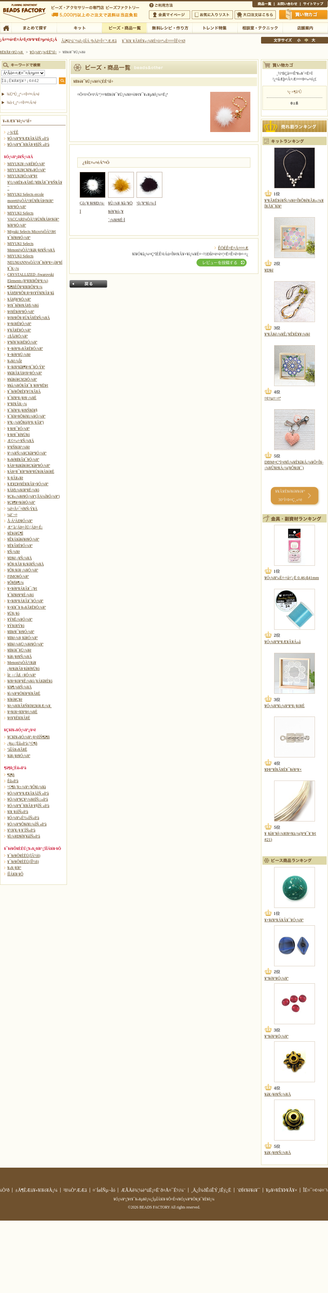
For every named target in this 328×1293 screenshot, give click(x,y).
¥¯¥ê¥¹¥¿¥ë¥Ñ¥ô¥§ (22, 410)
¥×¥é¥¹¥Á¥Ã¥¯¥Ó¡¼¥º (25, 601)
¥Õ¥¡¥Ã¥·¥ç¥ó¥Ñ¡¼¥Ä (25, 564)
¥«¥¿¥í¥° (14, 868)
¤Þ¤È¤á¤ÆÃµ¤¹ (34, 27)
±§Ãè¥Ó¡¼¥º (17, 336)
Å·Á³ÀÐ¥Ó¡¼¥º (19, 521)
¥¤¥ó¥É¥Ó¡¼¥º (19, 324)
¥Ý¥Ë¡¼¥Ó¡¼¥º (19, 619)
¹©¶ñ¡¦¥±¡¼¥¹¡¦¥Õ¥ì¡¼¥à (26, 787)
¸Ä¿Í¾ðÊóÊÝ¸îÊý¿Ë (211, 1190)
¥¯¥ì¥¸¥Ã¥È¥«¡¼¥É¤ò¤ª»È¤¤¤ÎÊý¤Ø (153, 41)
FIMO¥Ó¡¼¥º (18, 576)
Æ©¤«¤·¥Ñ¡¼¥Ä (20, 441)
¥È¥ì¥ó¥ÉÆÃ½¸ (214, 27)
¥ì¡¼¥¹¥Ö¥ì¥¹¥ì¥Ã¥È (23, 693)
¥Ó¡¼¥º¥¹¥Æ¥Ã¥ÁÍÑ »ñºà (28, 138)
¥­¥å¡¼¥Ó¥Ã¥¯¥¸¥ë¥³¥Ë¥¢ (27, 385)
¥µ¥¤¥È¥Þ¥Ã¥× (314, 4)
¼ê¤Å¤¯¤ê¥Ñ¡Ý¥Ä (22, 509)
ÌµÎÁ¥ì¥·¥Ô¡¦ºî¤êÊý (169, 27)
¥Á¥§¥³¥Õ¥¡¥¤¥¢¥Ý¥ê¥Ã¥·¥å (30, 293)
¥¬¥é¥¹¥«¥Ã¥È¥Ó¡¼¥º (25, 349)
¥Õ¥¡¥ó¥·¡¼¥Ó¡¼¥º (22, 570)
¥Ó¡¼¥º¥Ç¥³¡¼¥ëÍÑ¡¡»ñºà (27, 799)
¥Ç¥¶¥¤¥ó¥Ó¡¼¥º (21, 502)
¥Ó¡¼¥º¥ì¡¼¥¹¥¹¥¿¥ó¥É (284, 705)
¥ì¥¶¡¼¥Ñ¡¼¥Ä (19, 687)
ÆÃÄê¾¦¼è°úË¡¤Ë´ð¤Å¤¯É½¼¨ (153, 1190)
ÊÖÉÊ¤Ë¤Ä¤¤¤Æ (233, 248)
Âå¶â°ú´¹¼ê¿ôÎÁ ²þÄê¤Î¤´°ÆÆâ (89, 41)
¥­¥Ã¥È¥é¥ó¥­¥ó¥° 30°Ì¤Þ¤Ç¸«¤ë (290, 495)
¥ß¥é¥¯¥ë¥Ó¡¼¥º (20, 632)
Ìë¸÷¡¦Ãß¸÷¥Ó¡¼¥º (21, 675)
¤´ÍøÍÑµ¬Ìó (104, 1190)
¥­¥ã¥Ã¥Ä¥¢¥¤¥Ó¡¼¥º (24, 373)
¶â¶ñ (10, 775)
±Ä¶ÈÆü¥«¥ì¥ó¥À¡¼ (36, 1190)
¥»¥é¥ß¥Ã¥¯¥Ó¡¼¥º (23, 459)
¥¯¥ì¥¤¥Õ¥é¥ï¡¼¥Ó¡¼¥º (26, 416)
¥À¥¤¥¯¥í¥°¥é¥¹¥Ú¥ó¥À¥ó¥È (30, 472)
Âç (313, 40)
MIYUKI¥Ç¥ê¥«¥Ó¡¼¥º (26, 170)
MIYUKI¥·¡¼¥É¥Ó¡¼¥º (26, 164)
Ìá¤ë (88, 284)
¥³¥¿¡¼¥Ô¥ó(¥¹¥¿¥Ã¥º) (25, 422)
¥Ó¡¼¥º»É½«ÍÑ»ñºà (23, 818)
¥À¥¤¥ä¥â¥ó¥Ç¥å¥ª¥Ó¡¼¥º (28, 466)
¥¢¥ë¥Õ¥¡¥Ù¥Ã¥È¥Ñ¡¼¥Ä (28, 318)
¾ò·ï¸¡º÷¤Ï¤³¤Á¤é (21, 102)
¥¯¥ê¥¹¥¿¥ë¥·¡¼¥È (21, 398)
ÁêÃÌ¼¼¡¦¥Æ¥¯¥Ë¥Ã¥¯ (260, 27)
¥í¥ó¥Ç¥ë (14, 699)
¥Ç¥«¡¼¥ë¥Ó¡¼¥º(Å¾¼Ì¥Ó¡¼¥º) (33, 496)
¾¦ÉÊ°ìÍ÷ (263, 4)
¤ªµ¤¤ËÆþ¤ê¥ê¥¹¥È (212, 14)
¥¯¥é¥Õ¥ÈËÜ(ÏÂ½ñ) (23, 856)
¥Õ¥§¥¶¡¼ (15, 582)
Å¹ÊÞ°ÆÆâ (305, 27)
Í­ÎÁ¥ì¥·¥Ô (15, 874)
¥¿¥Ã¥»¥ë (15, 478)
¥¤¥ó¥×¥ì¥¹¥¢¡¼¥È (22, 712)
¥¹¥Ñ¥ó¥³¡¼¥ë (18, 447)
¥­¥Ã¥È (79, 27)
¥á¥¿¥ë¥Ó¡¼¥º (18, 756)
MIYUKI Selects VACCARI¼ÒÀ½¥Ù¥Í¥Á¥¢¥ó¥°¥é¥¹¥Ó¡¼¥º (33, 219)
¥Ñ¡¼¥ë (13, 552)
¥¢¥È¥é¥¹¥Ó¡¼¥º (20, 312)
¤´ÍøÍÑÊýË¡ (161, 4)
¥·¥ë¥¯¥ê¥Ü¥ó (18, 435)
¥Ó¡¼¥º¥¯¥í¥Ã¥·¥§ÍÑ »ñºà (28, 144)
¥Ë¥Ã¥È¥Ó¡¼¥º (19, 546)
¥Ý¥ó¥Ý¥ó (15, 626)
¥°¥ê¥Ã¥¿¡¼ (17, 404)
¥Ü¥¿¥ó (13, 613)
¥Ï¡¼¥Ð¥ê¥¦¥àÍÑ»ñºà (23, 836)
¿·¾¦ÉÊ (12, 132)
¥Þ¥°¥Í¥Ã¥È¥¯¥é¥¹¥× (283, 769)
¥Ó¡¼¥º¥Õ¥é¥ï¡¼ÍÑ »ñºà (27, 824)
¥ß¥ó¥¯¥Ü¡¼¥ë (19, 650)
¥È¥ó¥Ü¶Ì (15, 533)
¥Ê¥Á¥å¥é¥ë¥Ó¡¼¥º (23, 539)
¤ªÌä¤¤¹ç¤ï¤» (287, 4)
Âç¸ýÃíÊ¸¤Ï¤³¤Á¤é (255, 14)
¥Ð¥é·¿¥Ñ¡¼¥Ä (19, 558)
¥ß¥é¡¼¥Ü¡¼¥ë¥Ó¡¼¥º (25, 644)
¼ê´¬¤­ (12, 515)
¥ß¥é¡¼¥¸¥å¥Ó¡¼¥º (22, 638)
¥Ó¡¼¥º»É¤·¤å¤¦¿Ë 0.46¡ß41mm (291, 577)
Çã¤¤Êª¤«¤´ (303, 14)
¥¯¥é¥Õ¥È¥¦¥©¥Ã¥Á (24, 391)
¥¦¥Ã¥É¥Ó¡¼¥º (19, 330)
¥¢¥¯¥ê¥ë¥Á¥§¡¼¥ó (23, 305)
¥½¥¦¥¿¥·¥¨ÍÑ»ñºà (21, 830)
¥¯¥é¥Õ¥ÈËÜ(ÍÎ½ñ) (23, 862)
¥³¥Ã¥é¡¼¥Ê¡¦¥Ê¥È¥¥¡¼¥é (287, 334)
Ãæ (306, 40)
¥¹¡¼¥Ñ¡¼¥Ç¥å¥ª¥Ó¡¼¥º (27, 453)
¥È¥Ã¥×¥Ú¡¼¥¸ (12, 52)
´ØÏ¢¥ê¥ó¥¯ (248, 1190)
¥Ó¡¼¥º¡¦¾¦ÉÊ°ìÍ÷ (124, 27)
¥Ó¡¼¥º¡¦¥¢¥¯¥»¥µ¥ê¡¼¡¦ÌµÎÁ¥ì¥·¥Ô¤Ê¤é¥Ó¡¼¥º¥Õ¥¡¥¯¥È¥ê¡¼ (164, 1199)
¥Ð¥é (268, 270)
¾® (299, 40)
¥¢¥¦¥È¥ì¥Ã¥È (18, 718)
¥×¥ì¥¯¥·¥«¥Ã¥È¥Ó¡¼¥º (26, 607)
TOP (6, 27)
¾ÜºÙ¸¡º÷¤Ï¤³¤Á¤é (23, 94)
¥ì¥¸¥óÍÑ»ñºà (17, 812)
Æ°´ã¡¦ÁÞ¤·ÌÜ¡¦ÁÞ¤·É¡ (25, 527)
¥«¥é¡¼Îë (14, 361)
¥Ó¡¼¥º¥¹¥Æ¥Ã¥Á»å (282, 641)
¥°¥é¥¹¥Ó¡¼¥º (276, 978)
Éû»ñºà (12, 781)
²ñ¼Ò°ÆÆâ (75, 1190)
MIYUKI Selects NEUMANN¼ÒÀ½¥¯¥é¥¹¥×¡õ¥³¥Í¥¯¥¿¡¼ (34, 262)
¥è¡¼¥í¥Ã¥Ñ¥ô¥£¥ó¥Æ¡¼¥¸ (29, 706)
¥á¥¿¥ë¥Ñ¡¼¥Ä (19, 657)
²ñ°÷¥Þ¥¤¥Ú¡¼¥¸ (169, 14)
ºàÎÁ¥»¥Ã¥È (17, 749)
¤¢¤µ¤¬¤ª (272, 398)
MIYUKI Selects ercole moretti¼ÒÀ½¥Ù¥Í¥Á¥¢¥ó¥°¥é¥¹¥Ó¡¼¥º (30, 200)
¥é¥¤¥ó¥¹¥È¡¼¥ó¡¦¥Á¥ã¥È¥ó (30, 681)
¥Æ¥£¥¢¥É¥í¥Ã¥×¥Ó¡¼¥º (27, 484)
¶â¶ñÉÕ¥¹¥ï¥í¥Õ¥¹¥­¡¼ (25, 287)
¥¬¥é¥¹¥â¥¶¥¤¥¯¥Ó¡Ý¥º (26, 367)
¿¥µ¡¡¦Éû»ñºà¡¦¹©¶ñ (22, 743)
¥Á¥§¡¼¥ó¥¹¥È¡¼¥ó (23, 490)
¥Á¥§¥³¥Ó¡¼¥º (19, 299)
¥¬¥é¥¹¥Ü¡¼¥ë (18, 355)
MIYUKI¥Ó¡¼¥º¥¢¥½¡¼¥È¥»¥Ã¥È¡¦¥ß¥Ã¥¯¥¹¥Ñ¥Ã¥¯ (34, 182)
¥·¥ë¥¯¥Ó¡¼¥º (18, 429)
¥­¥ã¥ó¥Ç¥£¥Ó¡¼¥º (22, 379)
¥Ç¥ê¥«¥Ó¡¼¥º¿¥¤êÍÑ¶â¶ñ (28, 737)
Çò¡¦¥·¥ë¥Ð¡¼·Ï (92, 203)
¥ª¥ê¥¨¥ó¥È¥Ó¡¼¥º (22, 342)
